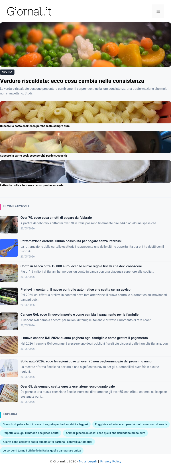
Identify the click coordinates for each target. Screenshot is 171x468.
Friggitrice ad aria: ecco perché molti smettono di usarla (131, 424)
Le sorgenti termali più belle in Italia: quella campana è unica (42, 450)
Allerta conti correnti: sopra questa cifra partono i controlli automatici (47, 441)
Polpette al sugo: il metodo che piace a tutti (31, 433)
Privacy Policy (110, 461)
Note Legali (88, 461)
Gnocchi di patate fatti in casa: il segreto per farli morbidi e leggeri (45, 424)
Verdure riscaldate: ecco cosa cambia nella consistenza (72, 81)
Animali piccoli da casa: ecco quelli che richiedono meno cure (105, 433)
